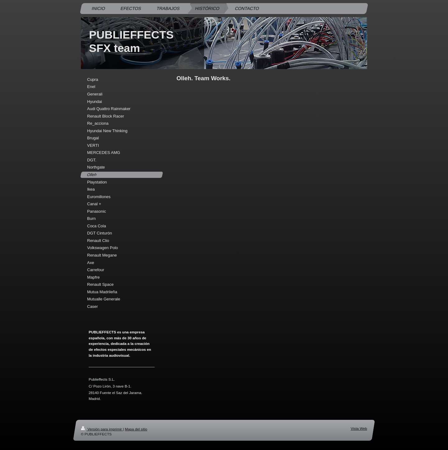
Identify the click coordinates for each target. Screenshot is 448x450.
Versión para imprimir (102, 429)
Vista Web (359, 428)
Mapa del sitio (136, 429)
